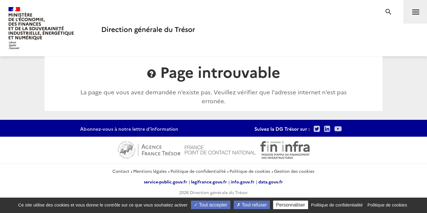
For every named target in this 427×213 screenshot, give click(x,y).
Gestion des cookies (294, 171)
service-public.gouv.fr (165, 182)
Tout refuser (252, 204)
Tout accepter (210, 204)
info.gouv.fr (242, 182)
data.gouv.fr (270, 182)
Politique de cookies (250, 171)
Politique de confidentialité (198, 171)
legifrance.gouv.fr (209, 182)
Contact (120, 171)
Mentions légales (150, 171)
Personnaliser (290, 204)
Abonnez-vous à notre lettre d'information (129, 128)
